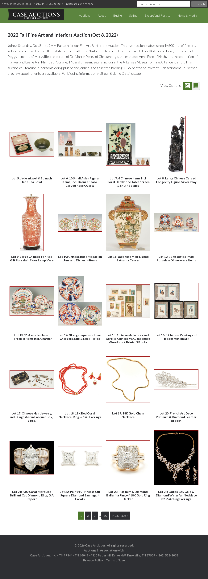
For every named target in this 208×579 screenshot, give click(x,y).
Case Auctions (36, 15)
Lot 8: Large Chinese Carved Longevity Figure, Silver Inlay (176, 180)
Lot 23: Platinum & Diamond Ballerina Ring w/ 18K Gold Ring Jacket (128, 495)
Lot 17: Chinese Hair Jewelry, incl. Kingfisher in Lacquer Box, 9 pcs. (31, 416)
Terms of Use (115, 560)
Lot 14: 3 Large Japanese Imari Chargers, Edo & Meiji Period (80, 336)
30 (105, 515)
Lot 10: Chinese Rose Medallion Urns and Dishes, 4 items (80, 258)
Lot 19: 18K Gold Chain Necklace (128, 415)
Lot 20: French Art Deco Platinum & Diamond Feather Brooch (176, 416)
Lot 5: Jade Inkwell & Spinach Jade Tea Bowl (32, 180)
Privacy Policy (93, 560)
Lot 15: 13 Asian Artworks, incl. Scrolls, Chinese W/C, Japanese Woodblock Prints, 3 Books (128, 338)
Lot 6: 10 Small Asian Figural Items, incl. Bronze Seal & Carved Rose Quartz (79, 181)
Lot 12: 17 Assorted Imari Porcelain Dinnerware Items (176, 258)
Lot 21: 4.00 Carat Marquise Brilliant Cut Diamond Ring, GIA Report (32, 495)
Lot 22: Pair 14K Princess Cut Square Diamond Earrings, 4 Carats (80, 495)
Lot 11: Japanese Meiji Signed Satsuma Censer (128, 258)
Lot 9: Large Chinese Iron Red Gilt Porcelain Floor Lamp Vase (31, 258)
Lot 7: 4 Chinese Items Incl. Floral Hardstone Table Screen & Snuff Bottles (128, 181)
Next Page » (120, 515)
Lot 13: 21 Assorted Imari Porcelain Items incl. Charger (32, 336)
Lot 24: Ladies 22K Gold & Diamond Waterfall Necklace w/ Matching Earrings (176, 495)
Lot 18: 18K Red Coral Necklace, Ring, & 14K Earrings (80, 415)
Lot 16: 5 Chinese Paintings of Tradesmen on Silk (176, 336)
